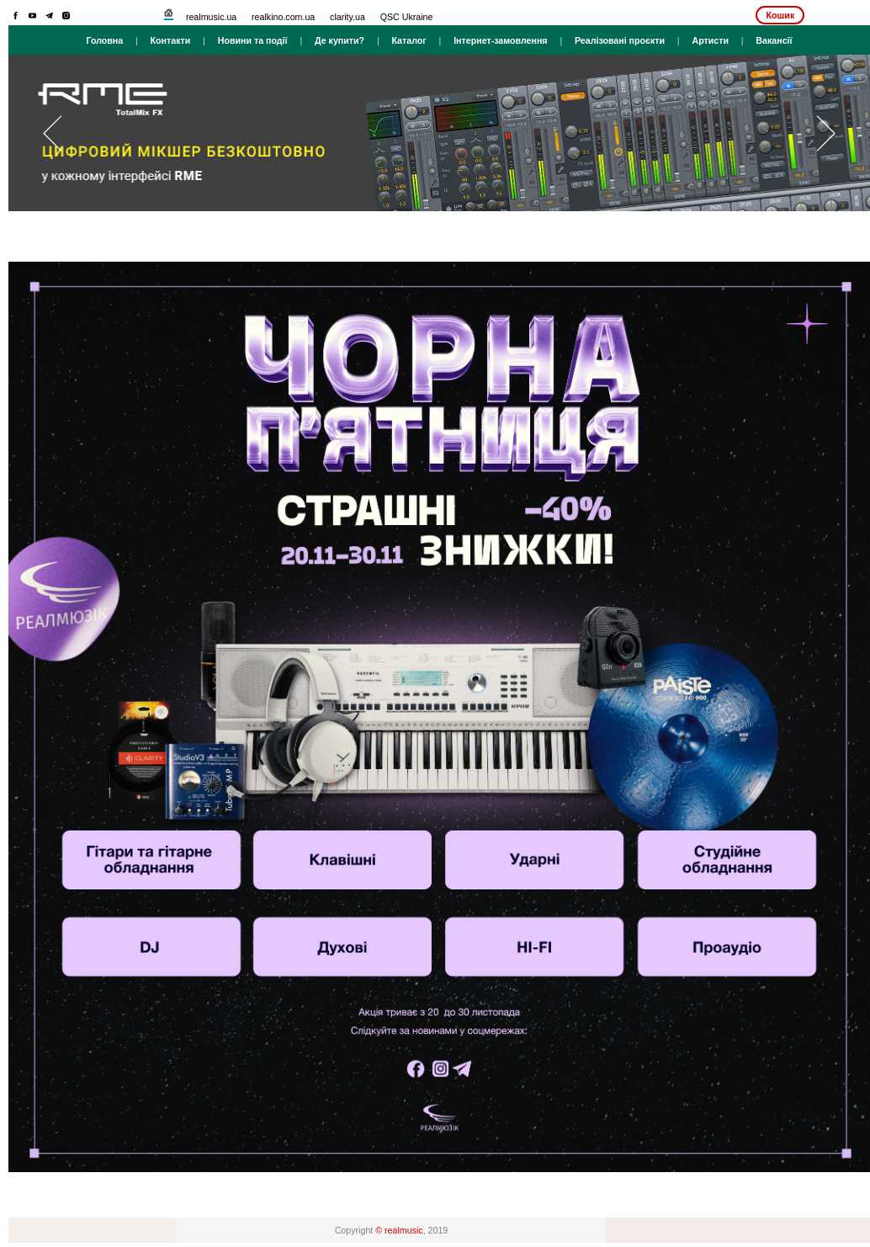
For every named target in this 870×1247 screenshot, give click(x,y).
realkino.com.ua (283, 17)
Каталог (408, 40)
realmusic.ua (211, 17)
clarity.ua (347, 17)
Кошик (780, 15)
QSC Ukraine (406, 17)
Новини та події (253, 40)
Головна (104, 40)
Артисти (710, 40)
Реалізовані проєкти (620, 40)
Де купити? (339, 40)
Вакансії (774, 40)
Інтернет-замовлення (500, 40)
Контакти (171, 40)
